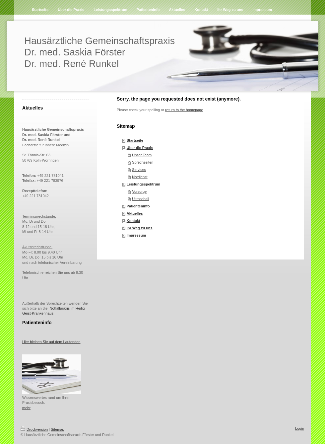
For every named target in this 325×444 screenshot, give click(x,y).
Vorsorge (139, 191)
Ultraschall (140, 199)
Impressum (136, 235)
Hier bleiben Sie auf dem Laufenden (51, 342)
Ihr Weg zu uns (140, 228)
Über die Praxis (140, 148)
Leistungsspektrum (143, 184)
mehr (26, 408)
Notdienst (139, 177)
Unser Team (142, 155)
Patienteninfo (138, 206)
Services (139, 170)
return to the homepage (184, 110)
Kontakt (133, 221)
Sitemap (57, 429)
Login (299, 428)
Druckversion (34, 429)
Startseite (135, 140)
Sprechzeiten (142, 162)
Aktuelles (135, 213)
